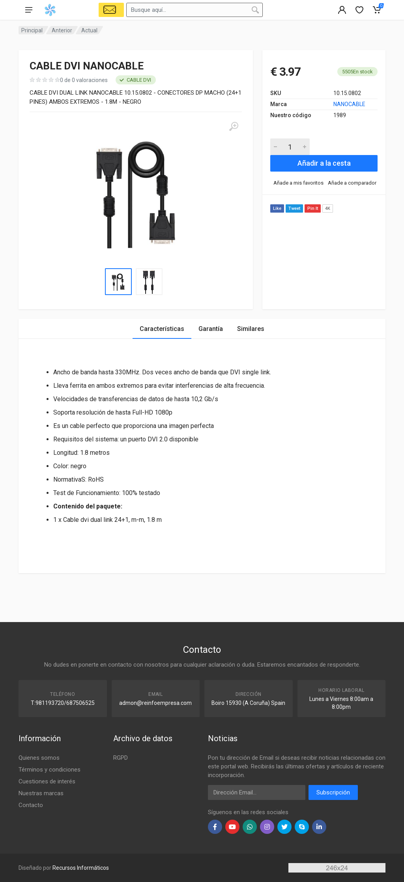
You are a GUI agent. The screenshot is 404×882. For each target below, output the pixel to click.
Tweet (294, 208)
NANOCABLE (349, 104)
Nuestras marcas (41, 793)
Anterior (62, 30)
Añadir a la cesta (324, 163)
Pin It (312, 208)
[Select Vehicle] (111, 10)
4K (327, 208)
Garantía (210, 329)
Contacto (31, 805)
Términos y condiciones (49, 769)
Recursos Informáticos (80, 868)
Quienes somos (39, 757)
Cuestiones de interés (47, 781)
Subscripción (333, 792)
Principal (32, 30)
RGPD (120, 757)
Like (277, 208)
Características (162, 329)
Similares (250, 329)
